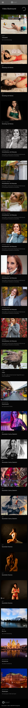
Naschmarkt (5, 404)
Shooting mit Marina (7, 67)
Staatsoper (5, 691)
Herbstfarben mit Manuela (9, 152)
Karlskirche (5, 661)
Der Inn (4, 631)
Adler (3, 372)
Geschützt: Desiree (7, 547)
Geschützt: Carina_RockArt (9, 434)
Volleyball (5, 37)
